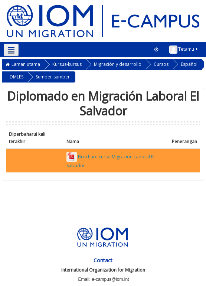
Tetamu (184, 50)
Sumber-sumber (53, 77)
